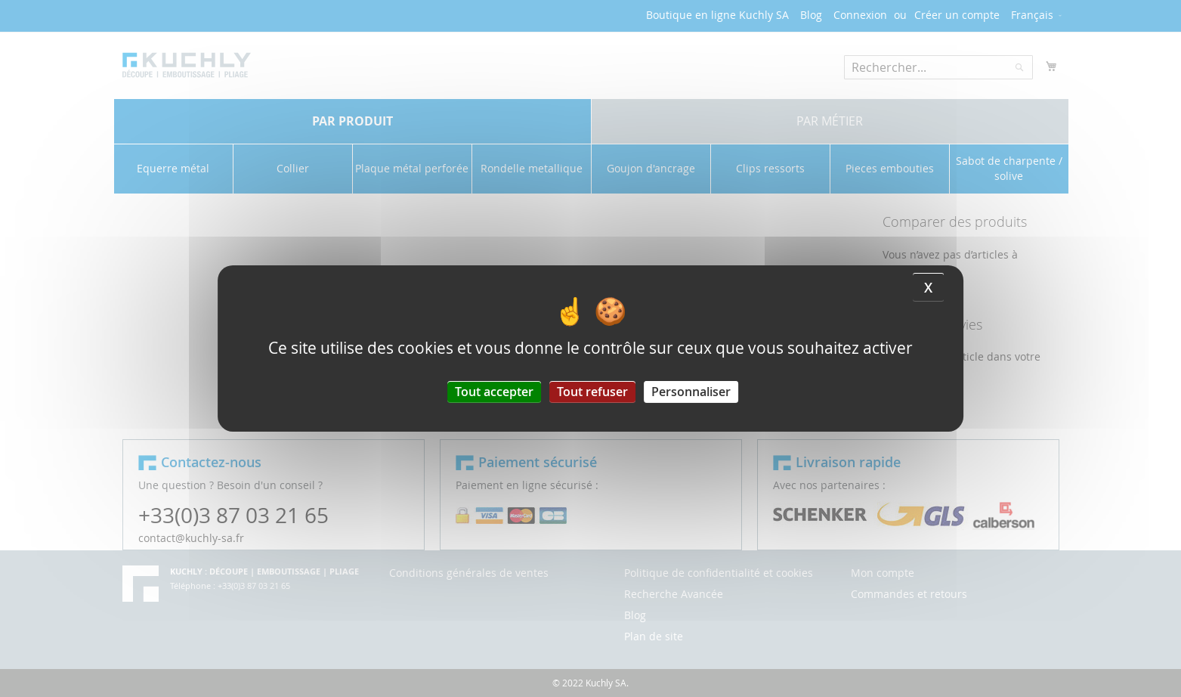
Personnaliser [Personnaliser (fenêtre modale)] (691, 391)
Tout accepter (494, 391)
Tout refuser (592, 391)
